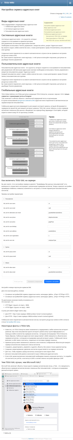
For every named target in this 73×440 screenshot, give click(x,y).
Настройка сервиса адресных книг (54, 25)
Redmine (31, 439)
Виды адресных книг (50, 28)
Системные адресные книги (52, 30)
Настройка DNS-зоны (13, 322)
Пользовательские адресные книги (54, 32)
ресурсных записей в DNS (26, 100)
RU (64, 13)
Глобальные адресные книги (52, 34)
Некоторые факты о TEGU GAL (55, 38)
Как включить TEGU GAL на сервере (56, 36)
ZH (70, 13)
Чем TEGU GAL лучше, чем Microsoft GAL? (58, 40)
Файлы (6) (7, 433)
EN (67, 13)
